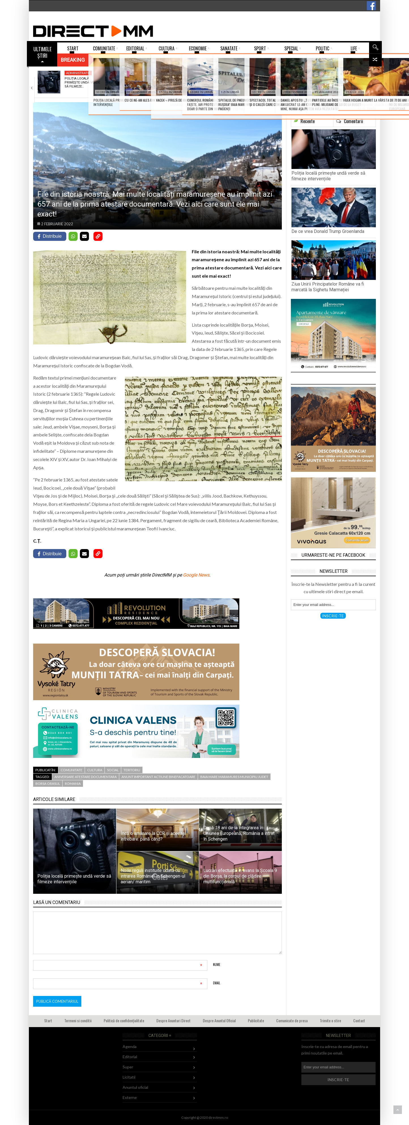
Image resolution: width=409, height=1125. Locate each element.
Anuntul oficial (135, 1087)
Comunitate (71, 770)
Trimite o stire (330, 1020)
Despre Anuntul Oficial (219, 1020)
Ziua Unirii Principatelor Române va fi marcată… (211, 85)
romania (73, 783)
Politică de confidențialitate (124, 1020)
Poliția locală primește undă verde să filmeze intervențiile (328, 175)
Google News (196, 575)
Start (48, 1020)
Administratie (78, 73)
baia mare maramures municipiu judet (234, 777)
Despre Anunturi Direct (173, 1020)
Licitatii (129, 1077)
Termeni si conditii (77, 1020)
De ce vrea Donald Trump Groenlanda (148, 80)
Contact (359, 1020)
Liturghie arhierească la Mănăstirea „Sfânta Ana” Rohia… (351, 85)
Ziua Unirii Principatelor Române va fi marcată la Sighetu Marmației (327, 286)
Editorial (130, 1056)
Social (113, 770)
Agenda (208, 73)
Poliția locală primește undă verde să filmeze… (82, 83)
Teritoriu (131, 770)
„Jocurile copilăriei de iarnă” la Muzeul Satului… (283, 83)
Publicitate (256, 1020)
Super (128, 1066)
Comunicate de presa (292, 1020)
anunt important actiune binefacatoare (158, 777)
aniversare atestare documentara (85, 777)
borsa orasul (47, 783)
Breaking (73, 60)
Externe (140, 73)
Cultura (94, 770)
